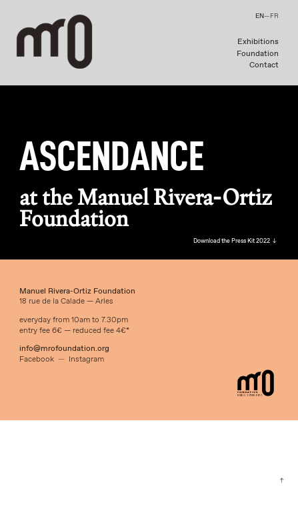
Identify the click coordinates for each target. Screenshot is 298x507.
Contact (264, 65)
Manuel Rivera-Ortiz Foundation (77, 291)
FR (274, 16)
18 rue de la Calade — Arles (66, 301)
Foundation (258, 54)
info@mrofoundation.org (64, 349)
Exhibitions (258, 42)
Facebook (36, 359)
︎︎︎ (282, 480)
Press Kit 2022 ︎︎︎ (253, 241)
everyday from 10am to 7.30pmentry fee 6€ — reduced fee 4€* (74, 325)
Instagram (86, 359)
